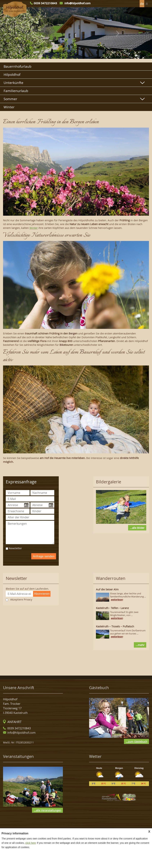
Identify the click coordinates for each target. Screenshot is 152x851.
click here (30, 842)
